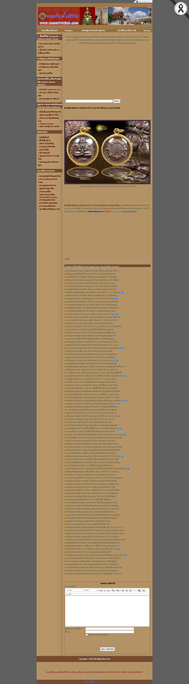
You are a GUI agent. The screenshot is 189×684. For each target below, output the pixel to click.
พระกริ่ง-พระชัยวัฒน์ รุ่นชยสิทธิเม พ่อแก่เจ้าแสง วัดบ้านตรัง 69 (91, 354)
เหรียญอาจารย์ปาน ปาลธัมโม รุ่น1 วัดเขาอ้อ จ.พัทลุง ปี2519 (90, 404)
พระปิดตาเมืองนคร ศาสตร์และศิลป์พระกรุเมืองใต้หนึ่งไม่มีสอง (91, 481)
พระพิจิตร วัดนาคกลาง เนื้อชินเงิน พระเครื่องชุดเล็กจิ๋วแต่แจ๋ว (91, 382)
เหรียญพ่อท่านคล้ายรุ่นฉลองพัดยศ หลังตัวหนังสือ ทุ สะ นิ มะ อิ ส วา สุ (94, 527)
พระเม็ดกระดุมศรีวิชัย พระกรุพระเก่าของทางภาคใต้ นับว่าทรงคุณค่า (94, 478)
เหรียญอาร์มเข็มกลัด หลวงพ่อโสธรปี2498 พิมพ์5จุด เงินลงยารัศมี (92, 459)
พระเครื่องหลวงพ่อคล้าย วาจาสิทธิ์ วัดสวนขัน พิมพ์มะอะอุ (89, 465)
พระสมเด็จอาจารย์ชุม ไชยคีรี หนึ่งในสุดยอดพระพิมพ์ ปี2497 (90, 431)
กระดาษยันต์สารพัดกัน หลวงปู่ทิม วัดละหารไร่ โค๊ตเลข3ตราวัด (91, 320)
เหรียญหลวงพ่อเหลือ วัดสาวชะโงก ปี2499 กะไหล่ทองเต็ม (89, 351)
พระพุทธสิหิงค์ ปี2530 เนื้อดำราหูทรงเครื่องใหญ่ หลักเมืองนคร (91, 453)
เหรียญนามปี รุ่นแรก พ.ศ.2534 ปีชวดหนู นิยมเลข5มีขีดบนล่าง (91, 333)
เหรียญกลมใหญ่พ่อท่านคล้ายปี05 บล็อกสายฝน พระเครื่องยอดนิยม (93, 462)
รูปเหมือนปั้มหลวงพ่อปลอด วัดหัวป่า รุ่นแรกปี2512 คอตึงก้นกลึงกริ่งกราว (95, 367)
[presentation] (105, 641)
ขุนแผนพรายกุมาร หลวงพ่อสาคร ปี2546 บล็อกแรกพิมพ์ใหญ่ (90, 357)
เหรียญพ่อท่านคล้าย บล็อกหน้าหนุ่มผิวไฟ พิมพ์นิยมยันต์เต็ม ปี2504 (93, 450)
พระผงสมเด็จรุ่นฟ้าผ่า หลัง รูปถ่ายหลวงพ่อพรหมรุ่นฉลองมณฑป (92, 571)
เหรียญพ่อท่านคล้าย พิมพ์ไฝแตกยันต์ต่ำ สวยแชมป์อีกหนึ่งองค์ (91, 518)
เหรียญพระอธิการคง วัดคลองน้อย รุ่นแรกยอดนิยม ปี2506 (89, 323)
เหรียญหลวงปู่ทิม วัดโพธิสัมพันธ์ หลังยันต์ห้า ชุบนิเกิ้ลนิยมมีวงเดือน (93, 391)
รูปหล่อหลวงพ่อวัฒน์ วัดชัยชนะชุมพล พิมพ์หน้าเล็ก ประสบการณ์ (92, 509)
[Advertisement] (107, 52)
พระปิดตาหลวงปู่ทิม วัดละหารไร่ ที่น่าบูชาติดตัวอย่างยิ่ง (88, 422)
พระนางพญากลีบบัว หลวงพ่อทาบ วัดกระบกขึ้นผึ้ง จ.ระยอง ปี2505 (92, 394)
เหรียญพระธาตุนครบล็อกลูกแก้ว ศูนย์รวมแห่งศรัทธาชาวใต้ (90, 487)
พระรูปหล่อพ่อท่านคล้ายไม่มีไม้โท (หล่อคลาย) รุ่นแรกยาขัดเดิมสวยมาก (95, 530)
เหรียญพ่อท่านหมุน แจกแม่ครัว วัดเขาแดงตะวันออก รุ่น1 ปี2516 (92, 342)
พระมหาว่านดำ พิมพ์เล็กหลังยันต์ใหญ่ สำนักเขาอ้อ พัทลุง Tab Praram (93, 435)
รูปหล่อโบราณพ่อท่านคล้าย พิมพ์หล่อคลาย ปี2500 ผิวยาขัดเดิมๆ (92, 506)
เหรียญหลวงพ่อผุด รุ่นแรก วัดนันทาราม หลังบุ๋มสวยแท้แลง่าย (91, 336)
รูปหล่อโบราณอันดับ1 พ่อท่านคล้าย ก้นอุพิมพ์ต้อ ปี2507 (88, 521)
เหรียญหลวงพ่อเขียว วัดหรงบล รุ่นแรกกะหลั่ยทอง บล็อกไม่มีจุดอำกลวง (95, 533)
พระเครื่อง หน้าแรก (49, 30)
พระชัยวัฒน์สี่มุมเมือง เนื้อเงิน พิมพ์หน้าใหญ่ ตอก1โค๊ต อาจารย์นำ (93, 397)
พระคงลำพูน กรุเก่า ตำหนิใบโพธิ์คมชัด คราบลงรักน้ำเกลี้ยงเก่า (91, 428)
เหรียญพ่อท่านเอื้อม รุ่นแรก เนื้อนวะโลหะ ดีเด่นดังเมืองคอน (90, 512)
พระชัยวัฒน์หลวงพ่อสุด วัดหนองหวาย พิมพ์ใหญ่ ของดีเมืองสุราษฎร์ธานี (95, 469)
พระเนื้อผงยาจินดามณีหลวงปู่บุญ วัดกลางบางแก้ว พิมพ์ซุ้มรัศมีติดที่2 (94, 373)
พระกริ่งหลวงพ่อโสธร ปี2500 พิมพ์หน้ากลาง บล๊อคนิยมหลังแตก (91, 425)
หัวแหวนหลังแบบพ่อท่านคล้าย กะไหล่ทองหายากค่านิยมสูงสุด (91, 561)
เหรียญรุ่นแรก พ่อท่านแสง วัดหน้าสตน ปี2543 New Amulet (89, 360)
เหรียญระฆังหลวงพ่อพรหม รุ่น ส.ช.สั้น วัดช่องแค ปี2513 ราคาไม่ (92, 456)
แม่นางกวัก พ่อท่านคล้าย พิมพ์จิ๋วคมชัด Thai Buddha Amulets (90, 283)
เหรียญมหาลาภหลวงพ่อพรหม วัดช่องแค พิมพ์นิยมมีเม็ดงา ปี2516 (92, 444)
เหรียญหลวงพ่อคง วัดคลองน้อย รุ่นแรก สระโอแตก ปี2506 (89, 299)
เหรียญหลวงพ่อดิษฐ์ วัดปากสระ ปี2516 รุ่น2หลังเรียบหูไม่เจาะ (91, 274)
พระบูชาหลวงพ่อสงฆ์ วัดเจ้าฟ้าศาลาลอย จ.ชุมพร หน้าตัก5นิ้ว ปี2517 (93, 558)
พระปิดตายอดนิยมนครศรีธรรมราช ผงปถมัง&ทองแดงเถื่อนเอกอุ (92, 484)
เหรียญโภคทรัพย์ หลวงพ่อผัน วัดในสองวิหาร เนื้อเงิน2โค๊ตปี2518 (92, 407)
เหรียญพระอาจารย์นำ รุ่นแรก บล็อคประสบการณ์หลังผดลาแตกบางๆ (94, 555)
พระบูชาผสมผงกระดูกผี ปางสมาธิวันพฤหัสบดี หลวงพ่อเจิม (90, 329)
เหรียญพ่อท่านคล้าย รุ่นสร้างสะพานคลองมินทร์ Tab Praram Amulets (93, 416)
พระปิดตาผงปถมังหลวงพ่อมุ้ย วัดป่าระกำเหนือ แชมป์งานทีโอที (91, 286)
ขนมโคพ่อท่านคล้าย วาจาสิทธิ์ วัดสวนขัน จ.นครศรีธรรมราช (91, 549)
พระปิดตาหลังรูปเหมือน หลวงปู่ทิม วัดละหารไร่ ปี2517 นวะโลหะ (92, 292)
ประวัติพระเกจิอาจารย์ (126, 30)
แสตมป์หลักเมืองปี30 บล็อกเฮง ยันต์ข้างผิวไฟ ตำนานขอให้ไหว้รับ (92, 490)
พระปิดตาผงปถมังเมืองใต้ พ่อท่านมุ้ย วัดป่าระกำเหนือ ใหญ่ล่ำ (91, 496)
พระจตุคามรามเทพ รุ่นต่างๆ (93, 30)
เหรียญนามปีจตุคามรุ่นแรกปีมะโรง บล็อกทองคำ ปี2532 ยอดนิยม (92, 537)
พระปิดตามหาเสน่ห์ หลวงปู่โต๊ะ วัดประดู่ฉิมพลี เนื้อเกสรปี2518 (91, 475)
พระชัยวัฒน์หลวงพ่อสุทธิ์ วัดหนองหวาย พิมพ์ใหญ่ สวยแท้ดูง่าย (91, 410)
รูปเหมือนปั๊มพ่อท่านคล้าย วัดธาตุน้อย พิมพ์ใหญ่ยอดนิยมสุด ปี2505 (93, 543)
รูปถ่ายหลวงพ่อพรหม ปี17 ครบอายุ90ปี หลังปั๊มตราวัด (87, 524)
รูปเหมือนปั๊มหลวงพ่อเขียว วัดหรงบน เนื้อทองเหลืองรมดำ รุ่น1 (91, 289)
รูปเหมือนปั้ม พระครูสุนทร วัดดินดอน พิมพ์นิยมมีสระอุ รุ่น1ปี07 (91, 277)
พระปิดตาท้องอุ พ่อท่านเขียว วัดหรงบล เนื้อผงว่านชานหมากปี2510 (93, 317)
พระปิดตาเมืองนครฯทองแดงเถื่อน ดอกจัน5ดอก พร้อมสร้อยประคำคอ (94, 567)
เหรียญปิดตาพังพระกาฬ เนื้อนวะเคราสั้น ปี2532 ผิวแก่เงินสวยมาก (92, 546)
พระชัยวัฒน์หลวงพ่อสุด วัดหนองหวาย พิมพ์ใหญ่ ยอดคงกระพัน (91, 503)
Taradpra (68, 30)
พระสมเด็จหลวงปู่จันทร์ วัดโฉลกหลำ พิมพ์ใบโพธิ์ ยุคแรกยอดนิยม (93, 515)
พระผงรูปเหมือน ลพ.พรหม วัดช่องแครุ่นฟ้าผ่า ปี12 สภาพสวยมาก (92, 564)
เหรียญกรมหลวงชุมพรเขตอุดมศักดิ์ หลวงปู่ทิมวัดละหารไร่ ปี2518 (92, 280)
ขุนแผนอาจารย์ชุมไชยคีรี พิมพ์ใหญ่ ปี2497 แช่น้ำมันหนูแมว (90, 339)
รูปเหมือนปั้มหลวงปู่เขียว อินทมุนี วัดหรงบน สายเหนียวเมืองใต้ (91, 363)
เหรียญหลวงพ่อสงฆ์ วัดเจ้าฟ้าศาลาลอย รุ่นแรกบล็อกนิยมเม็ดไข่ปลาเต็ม (95, 540)
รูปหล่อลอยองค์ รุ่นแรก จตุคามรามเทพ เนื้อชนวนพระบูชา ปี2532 (92, 271)
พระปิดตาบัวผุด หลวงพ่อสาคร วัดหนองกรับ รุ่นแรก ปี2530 (89, 314)
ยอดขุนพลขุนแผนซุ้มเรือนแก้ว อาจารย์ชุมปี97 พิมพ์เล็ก (88, 499)
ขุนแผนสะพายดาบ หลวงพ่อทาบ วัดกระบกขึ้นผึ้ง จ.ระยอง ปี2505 (92, 385)
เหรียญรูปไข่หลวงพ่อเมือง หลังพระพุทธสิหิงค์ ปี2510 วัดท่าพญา (91, 295)
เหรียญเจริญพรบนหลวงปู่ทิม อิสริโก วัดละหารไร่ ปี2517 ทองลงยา (92, 472)
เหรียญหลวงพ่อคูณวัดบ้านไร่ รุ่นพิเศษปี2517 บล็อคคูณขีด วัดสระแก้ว (94, 574)
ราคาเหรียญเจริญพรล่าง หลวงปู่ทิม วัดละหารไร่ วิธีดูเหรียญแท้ (91, 305)
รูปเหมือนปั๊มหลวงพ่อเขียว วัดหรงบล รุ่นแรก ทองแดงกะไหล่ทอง (92, 302)
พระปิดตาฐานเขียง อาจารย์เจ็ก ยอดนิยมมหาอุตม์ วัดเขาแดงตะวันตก (94, 447)
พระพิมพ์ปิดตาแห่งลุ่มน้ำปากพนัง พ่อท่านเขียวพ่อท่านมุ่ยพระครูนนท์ (94, 438)
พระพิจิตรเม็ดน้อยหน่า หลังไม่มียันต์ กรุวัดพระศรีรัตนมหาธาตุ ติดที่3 (94, 401)
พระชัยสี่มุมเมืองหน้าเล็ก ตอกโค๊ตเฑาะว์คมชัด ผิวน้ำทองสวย (91, 311)
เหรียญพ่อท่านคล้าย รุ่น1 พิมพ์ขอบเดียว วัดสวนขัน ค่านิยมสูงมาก (92, 308)
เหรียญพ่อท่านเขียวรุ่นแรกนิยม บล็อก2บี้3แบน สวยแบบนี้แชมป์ (92, 493)
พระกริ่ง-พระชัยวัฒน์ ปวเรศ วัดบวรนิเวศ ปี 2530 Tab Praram (90, 419)
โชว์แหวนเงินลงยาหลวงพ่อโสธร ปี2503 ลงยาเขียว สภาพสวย (90, 441)
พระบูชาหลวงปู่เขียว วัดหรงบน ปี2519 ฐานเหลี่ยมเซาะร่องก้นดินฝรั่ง (93, 326)
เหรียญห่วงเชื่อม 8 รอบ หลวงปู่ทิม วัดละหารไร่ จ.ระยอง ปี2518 (91, 379)
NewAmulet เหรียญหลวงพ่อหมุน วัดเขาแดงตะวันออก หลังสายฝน (92, 348)
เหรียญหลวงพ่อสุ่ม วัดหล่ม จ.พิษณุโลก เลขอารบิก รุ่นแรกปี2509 (92, 370)
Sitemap (147, 30)
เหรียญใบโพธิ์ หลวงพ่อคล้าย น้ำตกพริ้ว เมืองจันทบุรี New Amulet (92, 345)
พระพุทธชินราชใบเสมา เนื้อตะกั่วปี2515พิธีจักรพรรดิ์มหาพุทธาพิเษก (93, 376)
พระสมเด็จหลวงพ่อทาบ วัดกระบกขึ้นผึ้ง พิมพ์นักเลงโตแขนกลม (91, 388)
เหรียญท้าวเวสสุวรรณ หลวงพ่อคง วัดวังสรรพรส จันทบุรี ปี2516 (91, 413)
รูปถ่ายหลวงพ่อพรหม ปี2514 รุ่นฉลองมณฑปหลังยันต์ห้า (88, 552)
